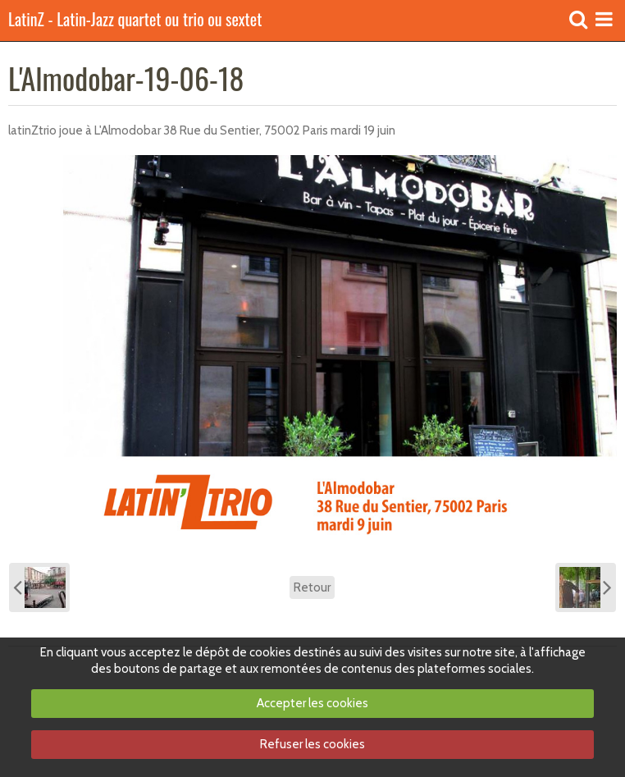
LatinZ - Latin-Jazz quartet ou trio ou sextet (135, 20)
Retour (312, 587)
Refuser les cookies (312, 744)
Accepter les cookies (312, 703)
